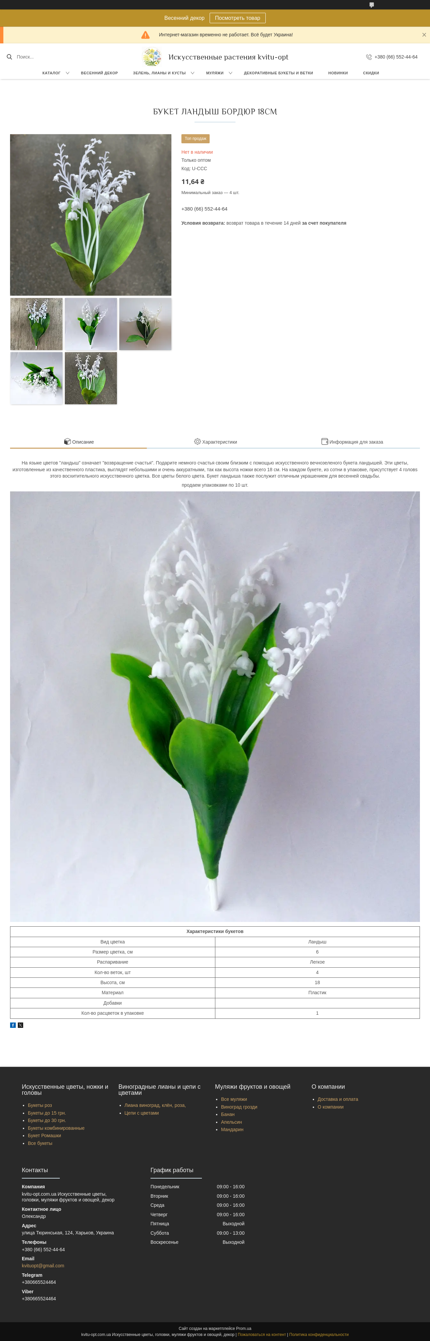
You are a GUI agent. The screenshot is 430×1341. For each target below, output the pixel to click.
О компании (331, 1107)
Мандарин (232, 1129)
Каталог (51, 73)
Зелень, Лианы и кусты (159, 73)
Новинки (338, 73)
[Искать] (9, 57)
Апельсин (231, 1122)
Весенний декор (99, 73)
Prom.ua (243, 1328)
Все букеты (40, 1143)
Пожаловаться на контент (262, 1334)
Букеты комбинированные (56, 1128)
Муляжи (215, 73)
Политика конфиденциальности (319, 1334)
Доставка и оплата (338, 1099)
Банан (227, 1114)
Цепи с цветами (142, 1113)
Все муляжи (234, 1099)
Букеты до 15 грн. (47, 1113)
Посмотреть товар (237, 18)
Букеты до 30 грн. (47, 1120)
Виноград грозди (239, 1107)
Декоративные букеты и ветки (278, 73)
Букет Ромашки (44, 1135)
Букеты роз (40, 1105)
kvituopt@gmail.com (43, 1265)
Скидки (371, 73)
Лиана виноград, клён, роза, (155, 1105)
